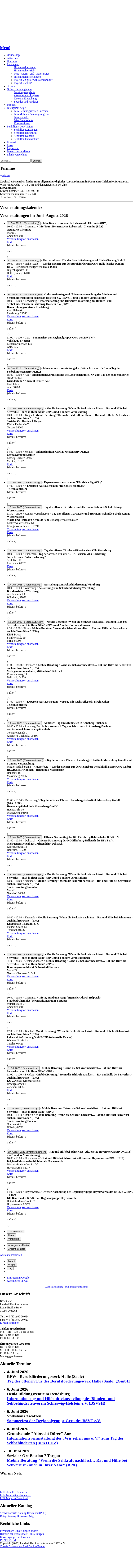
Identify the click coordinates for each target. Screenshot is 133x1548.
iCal (17, 1280)
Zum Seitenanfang (54, 1286)
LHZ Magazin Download (14, 1498)
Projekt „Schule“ (23, 82)
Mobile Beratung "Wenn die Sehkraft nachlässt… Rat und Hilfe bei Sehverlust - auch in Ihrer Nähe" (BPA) (67, 1462)
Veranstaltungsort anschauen (23, 238)
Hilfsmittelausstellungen (27, 76)
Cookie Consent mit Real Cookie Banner (22, 1546)
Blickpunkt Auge (16, 107)
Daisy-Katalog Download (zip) (17, 1516)
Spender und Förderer (26, 101)
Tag (10, 1268)
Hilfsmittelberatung (25, 67)
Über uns (12, 61)
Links (10, 145)
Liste (16, 1249)
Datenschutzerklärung (19, 151)
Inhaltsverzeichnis (17, 154)
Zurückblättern (15, 1231)
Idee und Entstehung (25, 98)
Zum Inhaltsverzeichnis (76, 1286)
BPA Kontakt (21, 117)
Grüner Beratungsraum (19, 89)
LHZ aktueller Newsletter (14, 1492)
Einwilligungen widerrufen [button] (15, 1537)
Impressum (13, 148)
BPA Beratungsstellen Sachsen (31, 110)
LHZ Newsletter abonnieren (15, 1495)
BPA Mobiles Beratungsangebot (31, 114)
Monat (11, 1261)
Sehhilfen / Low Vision (20, 126)
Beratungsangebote (24, 92)
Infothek (11, 104)
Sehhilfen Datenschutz (26, 139)
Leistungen (13, 64)
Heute (11, 1235)
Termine (11, 86)
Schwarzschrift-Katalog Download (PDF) (23, 1513)
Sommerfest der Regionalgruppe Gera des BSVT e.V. (54, 1420)
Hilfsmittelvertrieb (24, 70)
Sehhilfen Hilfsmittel (25, 132)
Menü (5, 47)
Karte (10, 242)
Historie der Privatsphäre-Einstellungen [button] (22, 1533)
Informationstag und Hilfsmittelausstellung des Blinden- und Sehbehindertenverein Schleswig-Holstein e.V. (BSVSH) (61, 1400)
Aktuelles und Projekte (26, 95)
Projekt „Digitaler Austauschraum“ (33, 79)
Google (18, 1277)
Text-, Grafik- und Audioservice (31, 73)
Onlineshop (13, 54)
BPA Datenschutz (23, 120)
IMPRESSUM (8, 1540)
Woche (11, 1264)
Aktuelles (12, 58)
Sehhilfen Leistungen (25, 129)
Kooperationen (22, 123)
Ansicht (11, 1254)
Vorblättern (13, 1239)
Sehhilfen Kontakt (24, 135)
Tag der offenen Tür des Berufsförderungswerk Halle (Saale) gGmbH (68, 1381)
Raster (18, 1245)
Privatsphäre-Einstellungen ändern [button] (19, 1530)
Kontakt (11, 142)
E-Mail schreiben (9, 1322)
